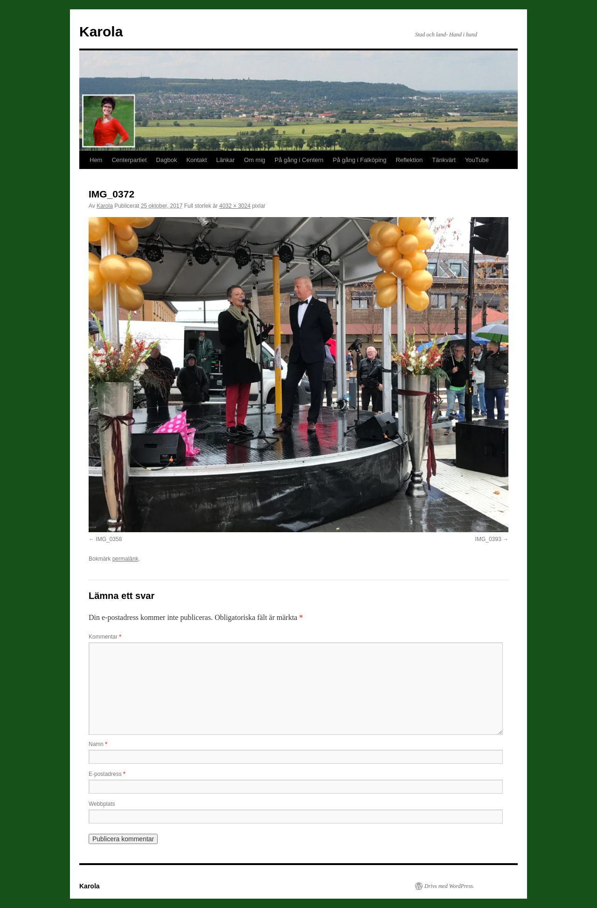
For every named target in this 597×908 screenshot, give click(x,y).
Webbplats (102, 804)
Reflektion (409, 159)
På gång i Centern (299, 159)
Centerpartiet (128, 159)
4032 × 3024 (234, 206)
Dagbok (166, 159)
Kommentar (105, 636)
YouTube (477, 159)
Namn (98, 744)
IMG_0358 (109, 539)
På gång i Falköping (360, 159)
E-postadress (107, 774)
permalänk (125, 559)
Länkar (225, 159)
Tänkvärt (444, 159)
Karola (101, 31)
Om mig (254, 159)
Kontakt (196, 159)
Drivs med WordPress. (449, 886)
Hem (96, 159)
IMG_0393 (488, 539)
